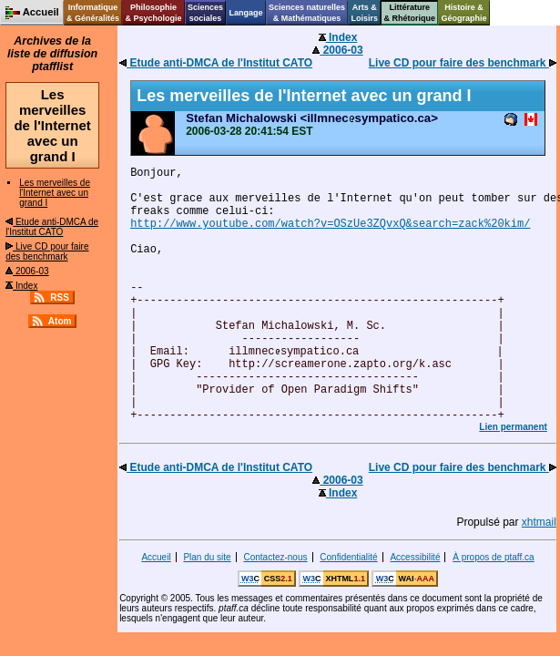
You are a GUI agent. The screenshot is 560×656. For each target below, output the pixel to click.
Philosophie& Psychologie (153, 13)
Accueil (155, 557)
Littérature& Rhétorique (410, 13)
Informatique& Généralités (92, 13)
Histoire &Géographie (464, 13)
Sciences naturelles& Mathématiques (307, 13)
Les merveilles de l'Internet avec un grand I (54, 193)
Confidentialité (348, 557)
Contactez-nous (275, 557)
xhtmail (539, 522)
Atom (60, 321)
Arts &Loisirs (365, 13)
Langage (245, 12)
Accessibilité (415, 557)
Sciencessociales (205, 13)
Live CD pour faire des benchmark (46, 251)
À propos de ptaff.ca (493, 557)
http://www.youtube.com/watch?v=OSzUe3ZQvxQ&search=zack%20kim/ (330, 224)
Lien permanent (512, 427)
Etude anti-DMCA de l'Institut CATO (51, 227)
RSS (59, 297)
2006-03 (26, 271)
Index (21, 286)
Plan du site (206, 557)
